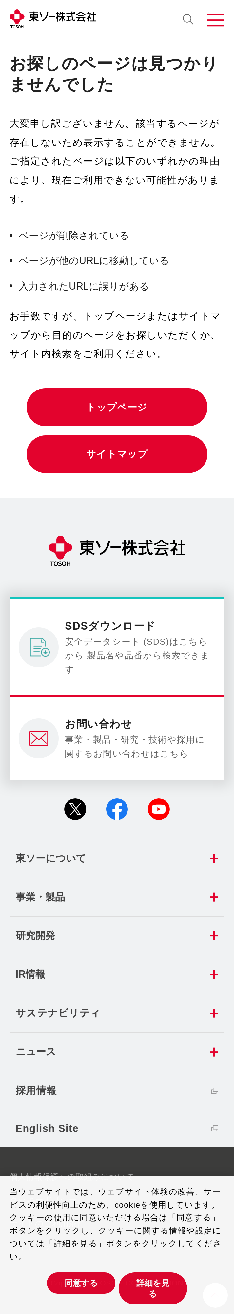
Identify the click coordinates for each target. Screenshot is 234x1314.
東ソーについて (51, 858)
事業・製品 (40, 896)
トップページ (117, 407)
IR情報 (30, 974)
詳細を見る (152, 1288)
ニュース (36, 1051)
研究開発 (35, 935)
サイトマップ (117, 454)
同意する (81, 1283)
